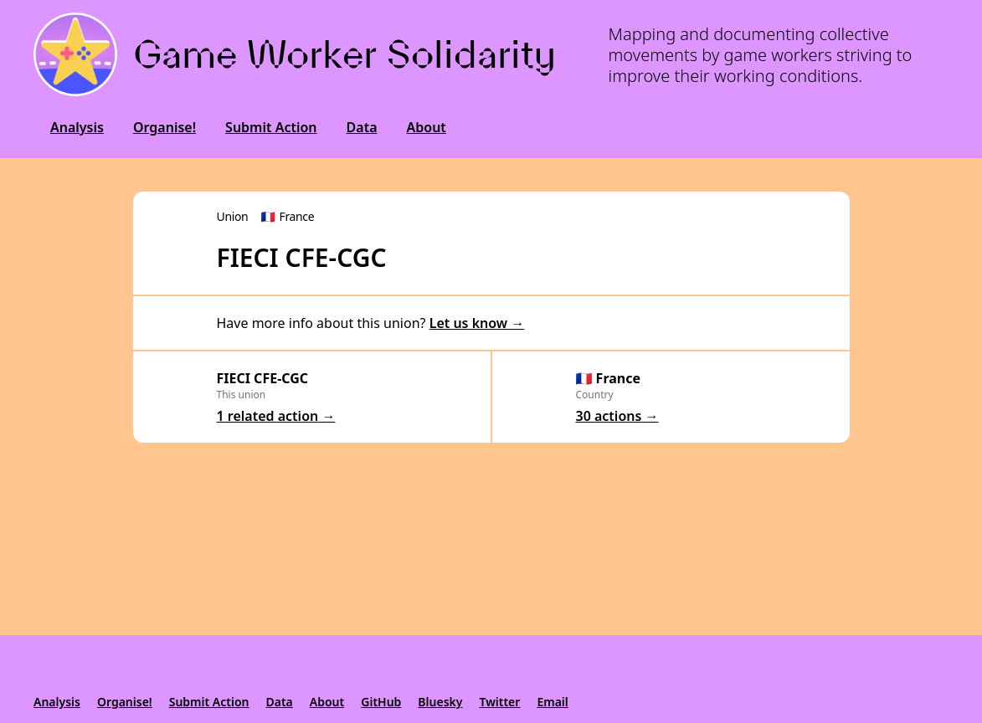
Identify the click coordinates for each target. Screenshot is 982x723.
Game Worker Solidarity (345, 54)
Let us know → (477, 323)
